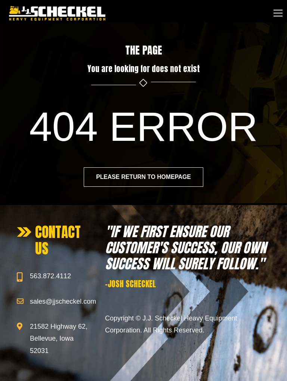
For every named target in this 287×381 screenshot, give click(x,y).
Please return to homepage (143, 177)
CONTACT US (58, 240)
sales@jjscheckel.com (63, 301)
